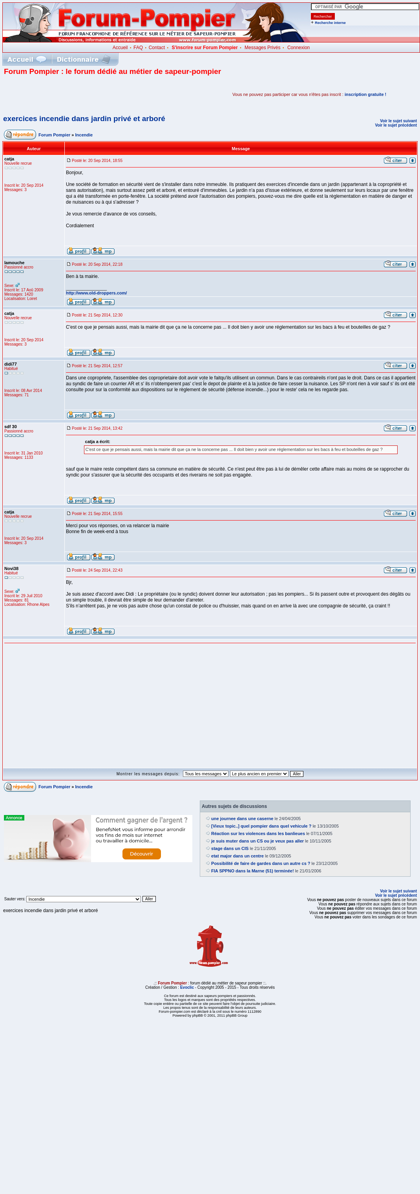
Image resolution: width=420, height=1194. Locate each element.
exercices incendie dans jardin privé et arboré (84, 118)
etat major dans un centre (237, 856)
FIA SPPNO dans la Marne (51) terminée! (252, 870)
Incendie (84, 134)
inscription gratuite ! (365, 94)
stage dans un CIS (229, 848)
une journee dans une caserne (242, 818)
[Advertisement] (96, 94)
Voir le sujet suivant (398, 121)
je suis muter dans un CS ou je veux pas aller (257, 841)
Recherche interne (330, 23)
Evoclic (187, 987)
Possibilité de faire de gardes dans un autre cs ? (260, 863)
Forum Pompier (54, 134)
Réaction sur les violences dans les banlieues (258, 833)
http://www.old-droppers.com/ (96, 293)
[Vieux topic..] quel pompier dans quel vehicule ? (261, 826)
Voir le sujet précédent (396, 125)
